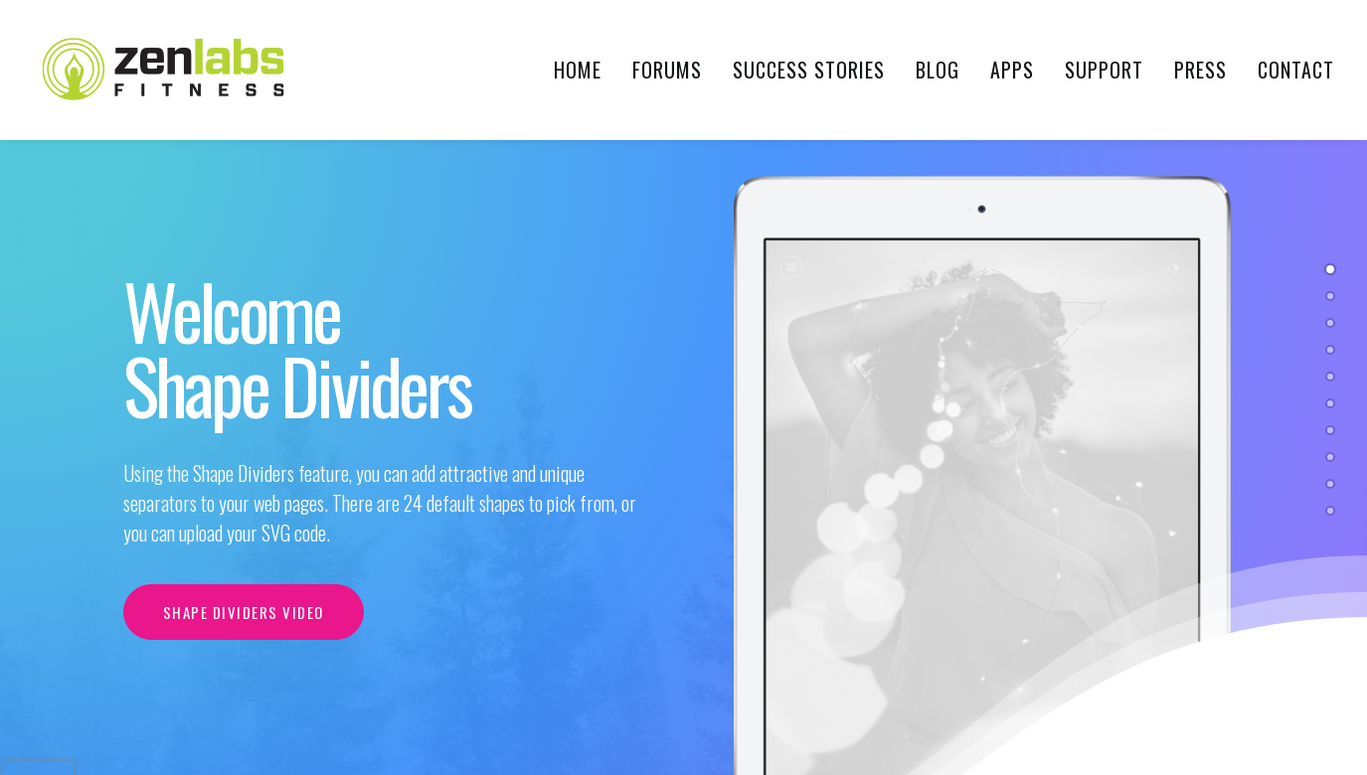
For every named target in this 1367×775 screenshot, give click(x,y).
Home (577, 69)
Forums (667, 69)
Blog (937, 69)
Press (1200, 69)
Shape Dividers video (243, 612)
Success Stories (809, 69)
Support (1104, 69)
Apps (1012, 69)
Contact (1296, 69)
